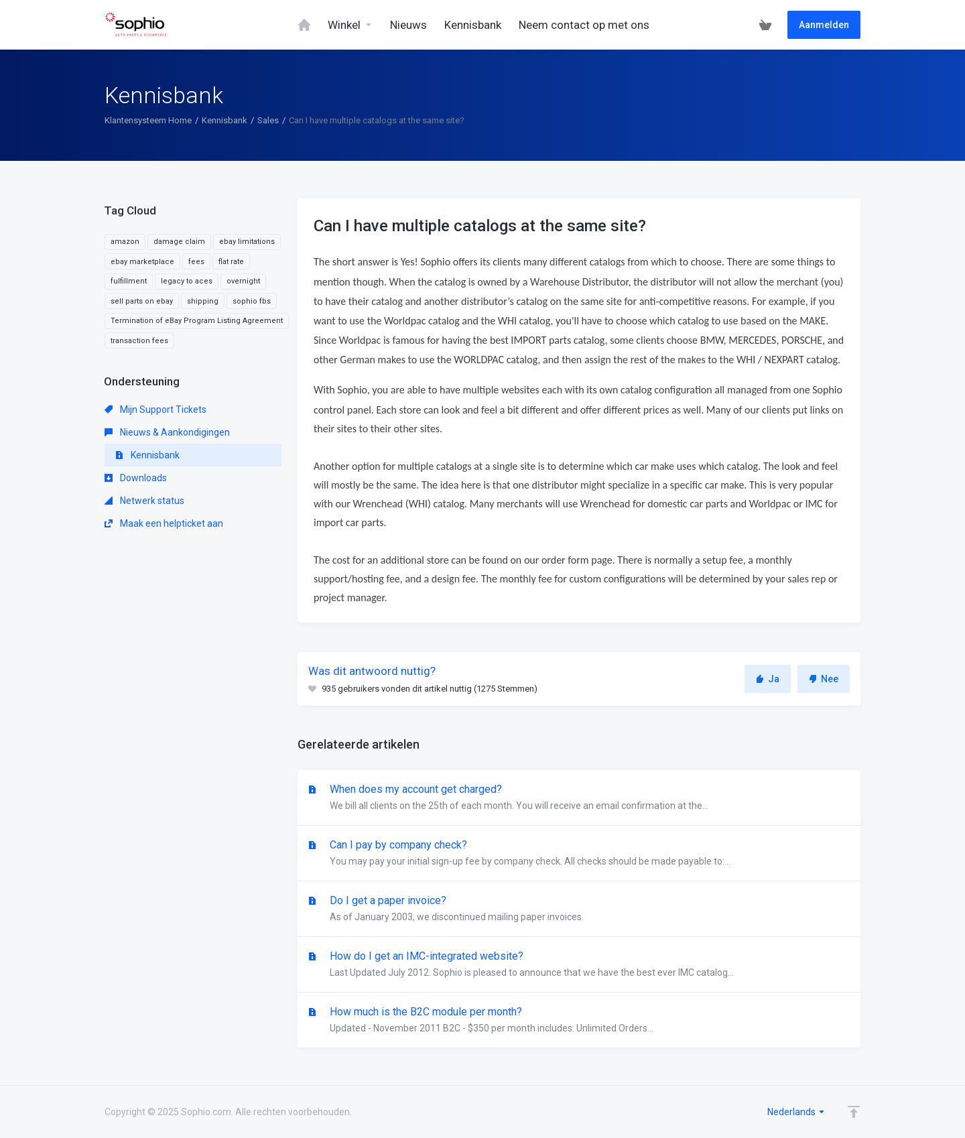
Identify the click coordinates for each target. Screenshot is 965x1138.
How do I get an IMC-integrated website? (579, 965)
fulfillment (129, 281)
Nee (823, 679)
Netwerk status (144, 500)
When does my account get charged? (579, 798)
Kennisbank (224, 120)
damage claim (179, 241)
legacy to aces (186, 281)
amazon (125, 241)
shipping (202, 301)
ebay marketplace (142, 261)
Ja (767, 679)
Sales (268, 120)
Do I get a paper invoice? (579, 909)
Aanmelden (824, 24)
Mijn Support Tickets (155, 409)
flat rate (231, 261)
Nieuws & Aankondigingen (167, 432)
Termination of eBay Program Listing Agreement (197, 320)
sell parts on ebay (142, 301)
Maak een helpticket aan (164, 523)
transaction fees (139, 340)
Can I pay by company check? (579, 853)
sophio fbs (252, 301)
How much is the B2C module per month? (579, 1020)
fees (196, 261)
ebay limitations (247, 241)
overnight (243, 281)
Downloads (136, 477)
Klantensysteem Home (148, 120)
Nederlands (796, 1112)
